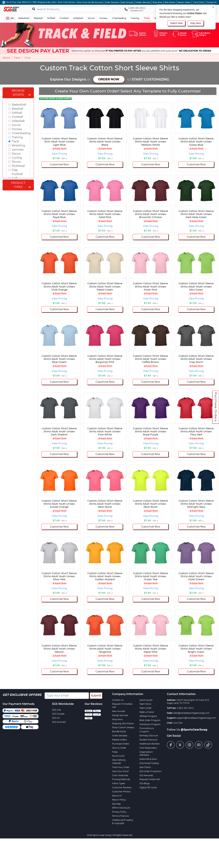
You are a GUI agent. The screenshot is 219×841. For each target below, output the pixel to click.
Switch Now (176, 23)
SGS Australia (59, 722)
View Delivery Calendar (119, 761)
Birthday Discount (148, 735)
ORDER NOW (108, 79)
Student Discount (148, 739)
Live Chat (177, 723)
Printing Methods (121, 779)
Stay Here (195, 23)
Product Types (18, 185)
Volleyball (18, 121)
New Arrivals (127, 2)
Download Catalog (149, 763)
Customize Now (59, 164)
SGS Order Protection (150, 771)
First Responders (148, 748)
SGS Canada (58, 713)
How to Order (119, 748)
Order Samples (112, 2)
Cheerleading (21, 133)
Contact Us (211, 2)
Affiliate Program (148, 716)
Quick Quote (145, 700)
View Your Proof (120, 771)
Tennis (16, 161)
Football (17, 116)
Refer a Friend (146, 712)
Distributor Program (150, 724)
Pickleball (18, 165)
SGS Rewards (146, 775)
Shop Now (157, 2)
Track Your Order (120, 767)
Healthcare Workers (149, 743)
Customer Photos (121, 791)
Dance (16, 153)
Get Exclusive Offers (22, 695)
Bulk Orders (170, 2)
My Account (97, 2)
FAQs (115, 752)
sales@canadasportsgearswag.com (191, 713)
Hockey (17, 129)
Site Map (116, 804)
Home (6, 57)
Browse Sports (18, 92)
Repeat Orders (184, 2)
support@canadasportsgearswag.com (196, 718)
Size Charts (145, 767)
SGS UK (56, 718)
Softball (17, 112)
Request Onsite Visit (149, 779)
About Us (117, 795)
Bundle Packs (119, 731)
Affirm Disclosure (121, 807)
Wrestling (18, 145)
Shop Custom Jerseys (123, 727)
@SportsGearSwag (194, 729)
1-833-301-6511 (185, 708)
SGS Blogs (144, 783)
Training (17, 137)
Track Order (198, 2)
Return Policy (119, 799)
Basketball (19, 104)
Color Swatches (120, 775)
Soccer (16, 125)
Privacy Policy (119, 812)
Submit (96, 695)
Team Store (145, 704)
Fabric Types (118, 783)
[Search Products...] (71, 9)
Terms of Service (120, 816)
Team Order (145, 708)
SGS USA (56, 710)
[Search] (33, 9)
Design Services (142, 2)
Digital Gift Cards (148, 787)
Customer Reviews (121, 787)
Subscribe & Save (148, 759)
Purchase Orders (215, 407)
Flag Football (17, 172)
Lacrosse (18, 149)
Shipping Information (123, 723)
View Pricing (59, 153)
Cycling (17, 157)
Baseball (17, 108)
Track (17, 57)
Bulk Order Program (149, 720)
